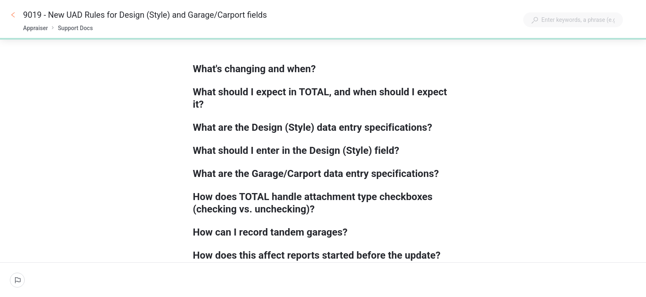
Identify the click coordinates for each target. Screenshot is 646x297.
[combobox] (573, 19)
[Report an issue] (17, 280)
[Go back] (13, 15)
